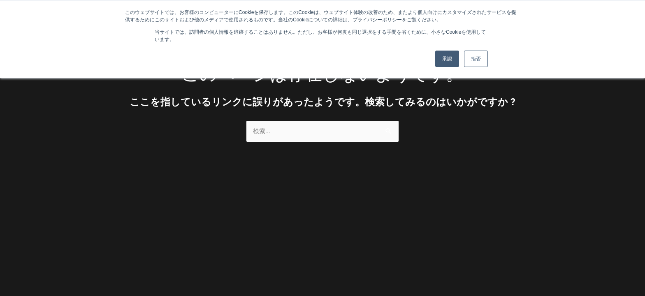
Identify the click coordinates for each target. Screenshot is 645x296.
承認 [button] (447, 59)
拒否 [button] (476, 59)
